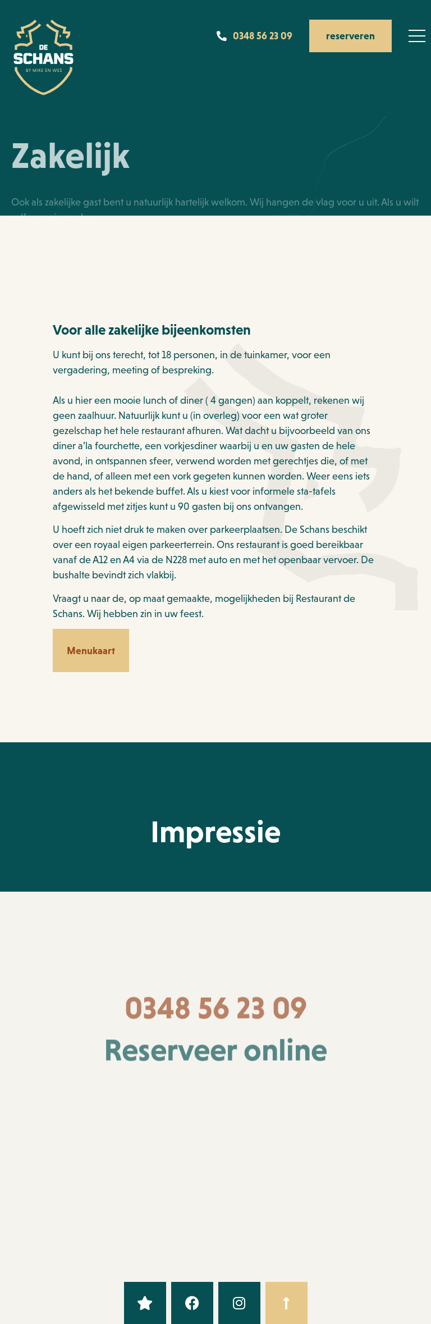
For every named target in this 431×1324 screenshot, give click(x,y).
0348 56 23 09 (216, 1015)
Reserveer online (215, 1057)
